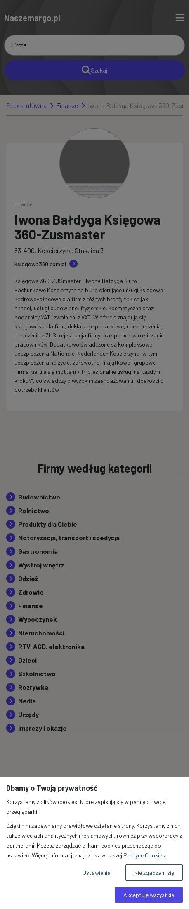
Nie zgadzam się (154, 872)
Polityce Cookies (144, 855)
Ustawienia (97, 872)
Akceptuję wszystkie (148, 894)
